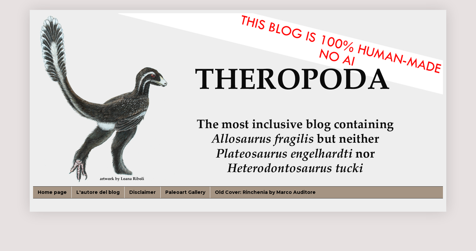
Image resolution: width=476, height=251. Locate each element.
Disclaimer (142, 192)
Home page (52, 192)
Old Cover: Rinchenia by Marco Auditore (265, 192)
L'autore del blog (98, 192)
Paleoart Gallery (185, 192)
